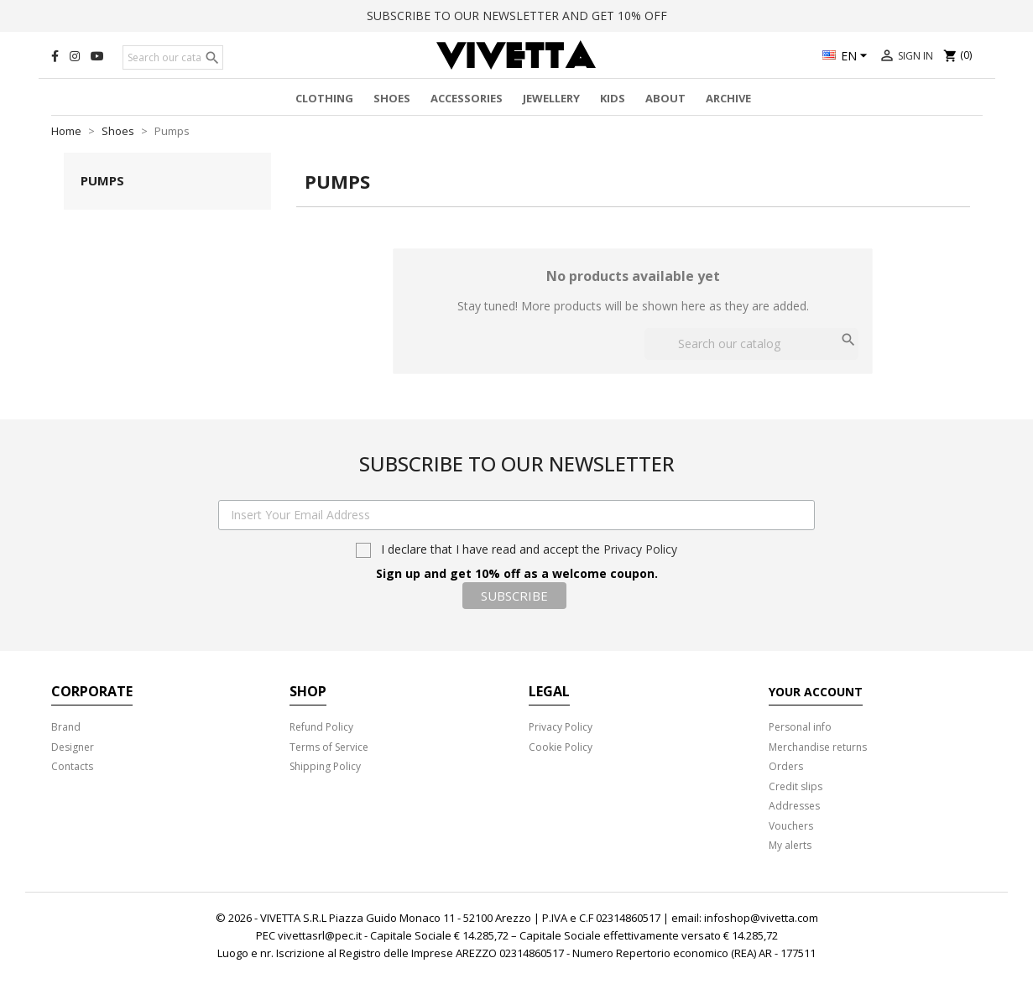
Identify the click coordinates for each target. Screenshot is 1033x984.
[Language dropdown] (847, 57)
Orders (786, 766)
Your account (816, 692)
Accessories (466, 98)
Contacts (72, 766)
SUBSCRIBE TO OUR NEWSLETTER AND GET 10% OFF (517, 15)
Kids (612, 98)
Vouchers (791, 826)
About (665, 98)
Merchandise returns (818, 747)
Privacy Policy (640, 549)
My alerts (790, 845)
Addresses (794, 806)
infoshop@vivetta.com (761, 917)
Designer (72, 747)
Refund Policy (321, 727)
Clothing (324, 98)
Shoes (391, 98)
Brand (66, 727)
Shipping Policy (325, 766)
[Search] (172, 58)
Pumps (102, 180)
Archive (728, 98)
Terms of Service (329, 747)
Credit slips (795, 786)
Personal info (800, 727)
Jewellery (551, 98)
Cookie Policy (560, 747)
